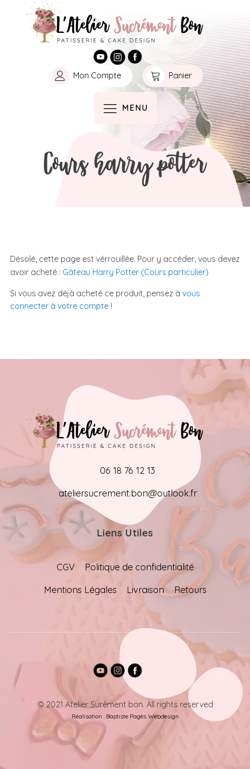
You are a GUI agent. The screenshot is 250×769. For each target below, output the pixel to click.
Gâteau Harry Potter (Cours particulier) (136, 272)
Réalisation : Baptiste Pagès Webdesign (125, 716)
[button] (89, 76)
